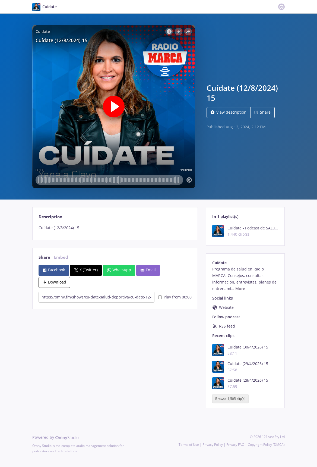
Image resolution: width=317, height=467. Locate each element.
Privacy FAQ (235, 444)
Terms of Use (189, 444)
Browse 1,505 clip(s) (230, 398)
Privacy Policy (212, 444)
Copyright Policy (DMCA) (266, 444)
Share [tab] (44, 257)
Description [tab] (50, 217)
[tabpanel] (115, 228)
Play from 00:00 (175, 297)
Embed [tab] (61, 257)
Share (262, 112)
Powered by (55, 437)
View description (228, 112)
